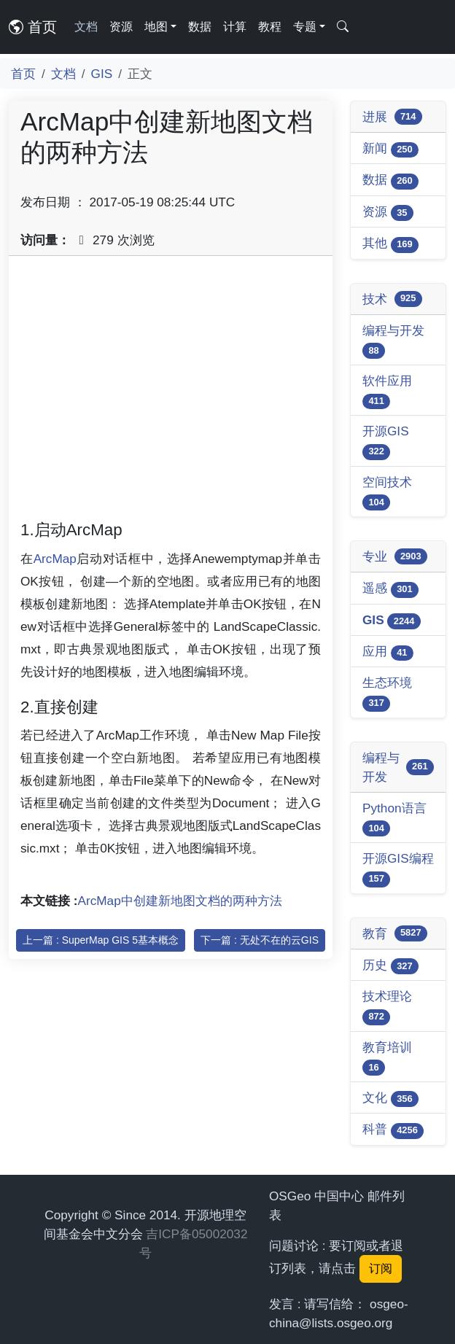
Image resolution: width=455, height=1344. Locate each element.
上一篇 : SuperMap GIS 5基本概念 (101, 940)
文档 (86, 26)
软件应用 (387, 391)
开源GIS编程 (398, 869)
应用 (387, 652)
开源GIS (385, 441)
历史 (390, 965)
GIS (102, 73)
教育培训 (387, 1058)
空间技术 (387, 492)
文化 (390, 1098)
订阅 (380, 1268)
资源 (121, 26)
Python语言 (394, 818)
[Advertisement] (170, 393)
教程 (269, 26)
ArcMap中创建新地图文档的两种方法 (180, 900)
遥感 (390, 588)
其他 (390, 244)
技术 (392, 299)
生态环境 (387, 693)
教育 (394, 933)
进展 (392, 117)
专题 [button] (304, 26)
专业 (394, 556)
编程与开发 (393, 341)
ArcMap (55, 558)
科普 (393, 1130)
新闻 (390, 149)
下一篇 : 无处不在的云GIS (260, 940)
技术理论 (387, 1007)
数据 (199, 26)
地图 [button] (156, 26)
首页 (33, 27)
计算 (234, 26)
